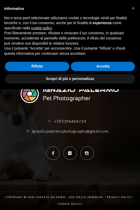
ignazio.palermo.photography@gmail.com (70, 131)
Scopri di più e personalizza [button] (70, 79)
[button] (133, 8)
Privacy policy (119, 197)
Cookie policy (70, 203)
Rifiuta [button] (37, 66)
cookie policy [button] (41, 28)
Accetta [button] (102, 66)
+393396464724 (70, 121)
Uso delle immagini (86, 197)
